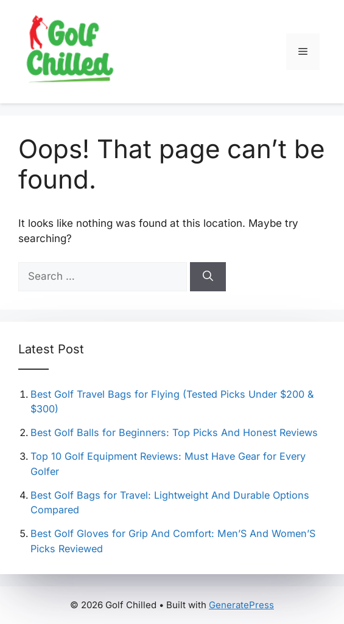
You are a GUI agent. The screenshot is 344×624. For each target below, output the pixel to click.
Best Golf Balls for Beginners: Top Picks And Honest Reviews (174, 432)
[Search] (208, 276)
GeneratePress (241, 605)
